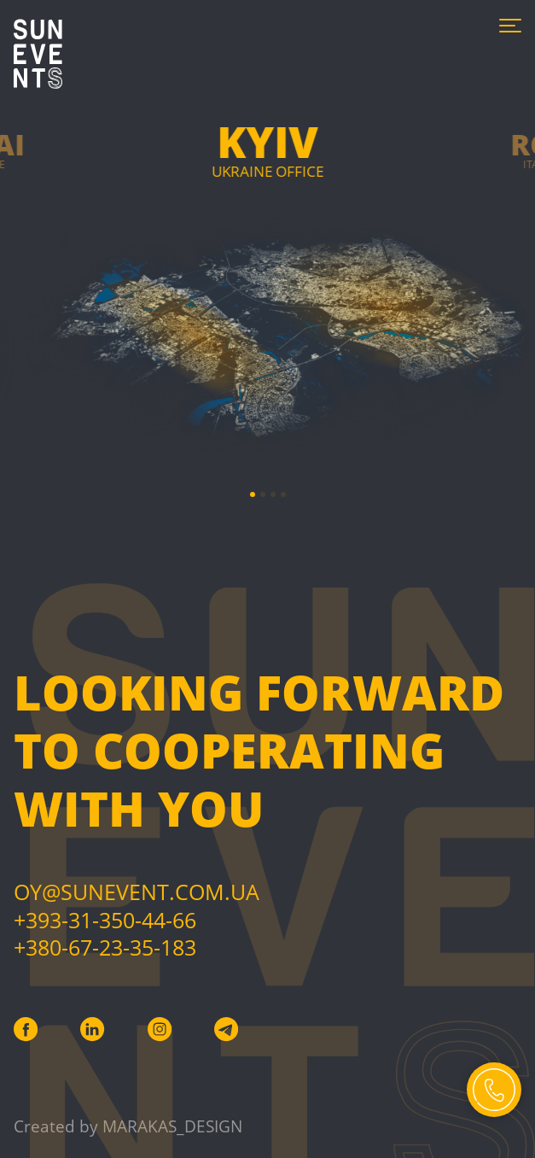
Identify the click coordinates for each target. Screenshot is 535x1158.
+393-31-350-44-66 (105, 919)
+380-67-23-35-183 (105, 947)
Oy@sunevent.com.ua (136, 891)
